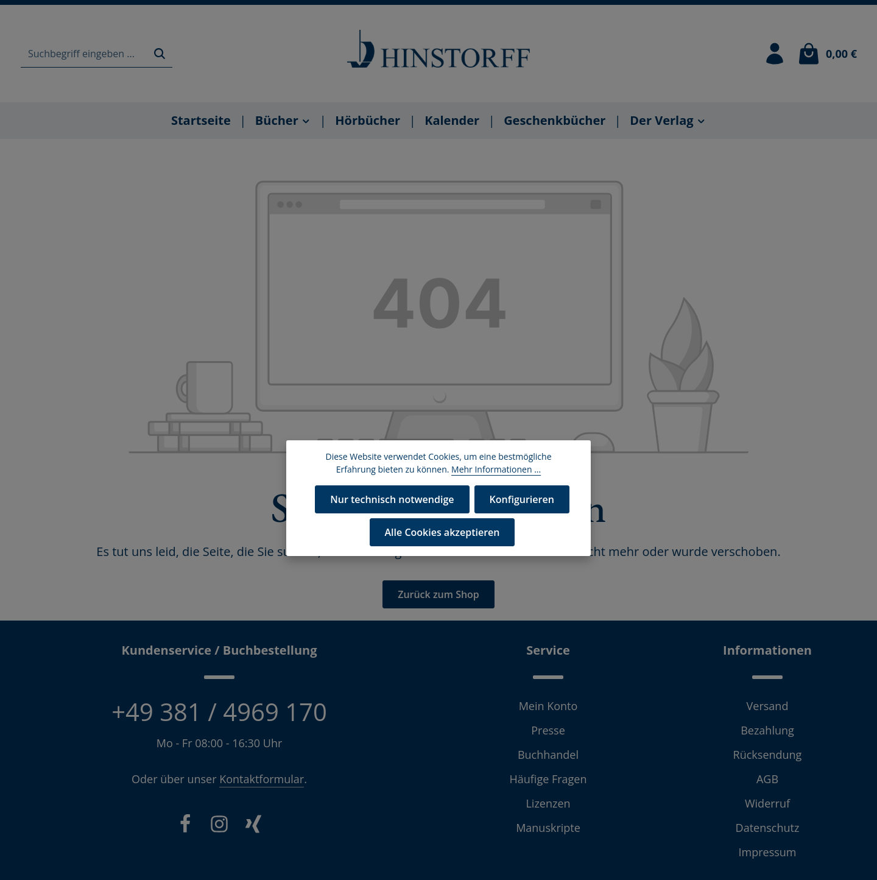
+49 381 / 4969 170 (219, 711)
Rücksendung (767, 754)
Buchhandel (548, 754)
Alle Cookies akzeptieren (442, 532)
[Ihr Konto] (775, 54)
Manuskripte (548, 827)
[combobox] (84, 54)
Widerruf (767, 803)
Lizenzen (548, 803)
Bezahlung (767, 730)
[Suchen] (159, 54)
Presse (548, 730)
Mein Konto (548, 706)
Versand (768, 706)
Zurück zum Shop (438, 594)
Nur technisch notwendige (392, 499)
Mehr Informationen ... (496, 469)
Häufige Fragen (547, 779)
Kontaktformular (261, 779)
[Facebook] (185, 826)
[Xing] (253, 826)
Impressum (767, 852)
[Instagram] (219, 826)
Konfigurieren (522, 499)
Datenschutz (768, 827)
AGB (767, 779)
